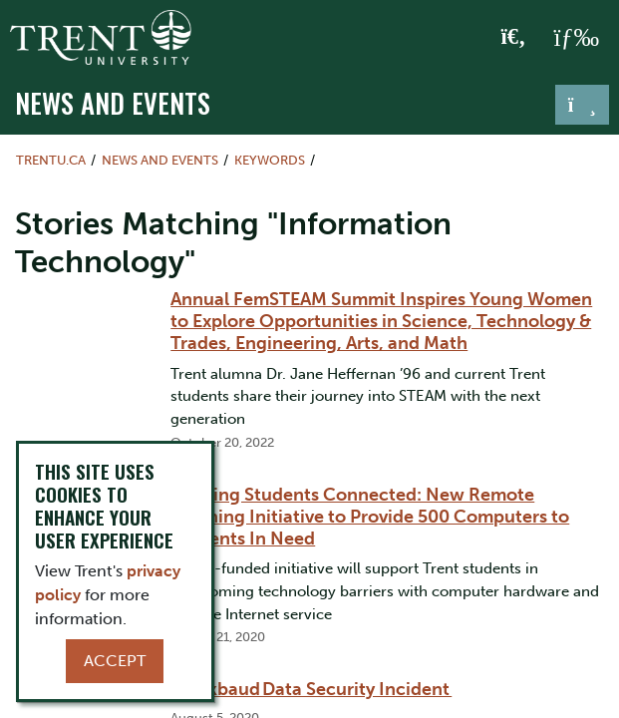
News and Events (112, 103)
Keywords (269, 160)
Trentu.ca (51, 160)
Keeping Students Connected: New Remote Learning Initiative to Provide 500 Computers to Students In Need (369, 516)
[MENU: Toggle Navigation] (576, 38)
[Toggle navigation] (582, 105)
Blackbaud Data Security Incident (311, 689)
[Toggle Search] (513, 38)
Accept (115, 660)
